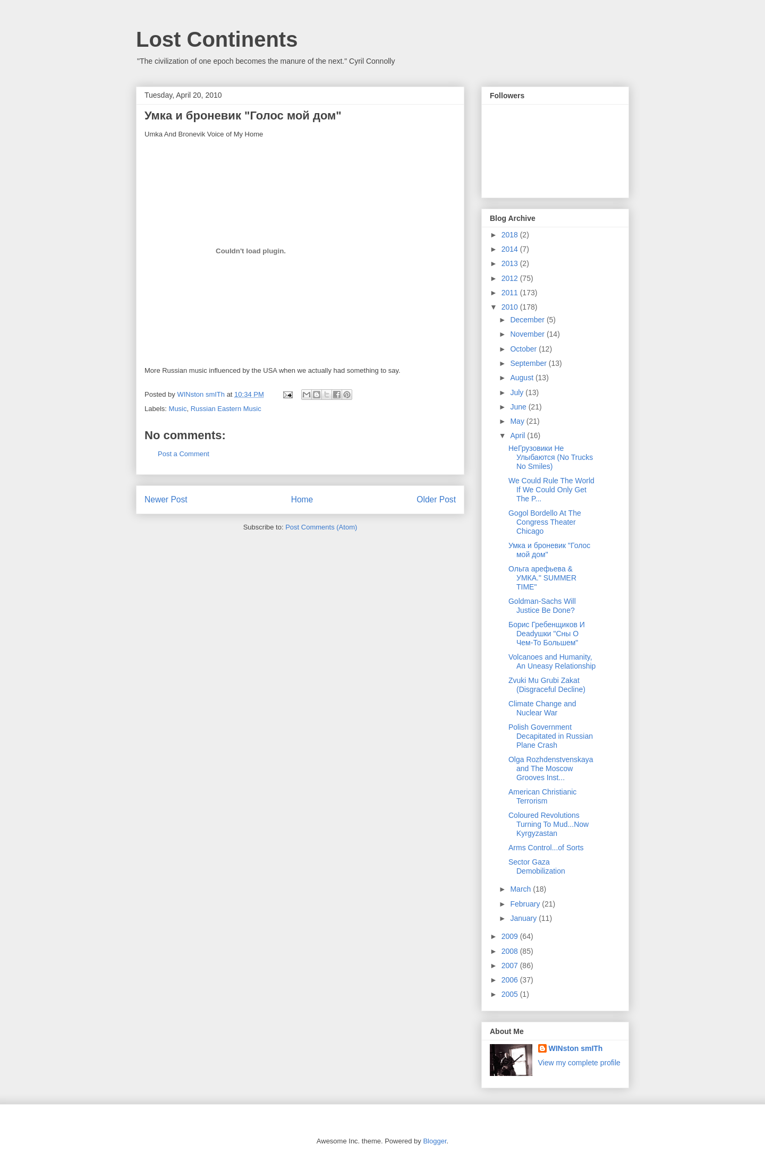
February (526, 904)
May (518, 421)
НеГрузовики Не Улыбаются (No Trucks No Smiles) (550, 457)
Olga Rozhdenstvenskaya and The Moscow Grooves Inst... (550, 768)
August (522, 377)
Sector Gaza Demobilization (536, 866)
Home (302, 499)
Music (178, 409)
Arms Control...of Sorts (546, 847)
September (529, 363)
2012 (511, 278)
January (524, 918)
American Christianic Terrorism (542, 796)
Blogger (434, 1141)
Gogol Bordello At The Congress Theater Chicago (544, 522)
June (519, 407)
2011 (511, 292)
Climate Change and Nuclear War (542, 708)
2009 (511, 936)
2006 (511, 980)
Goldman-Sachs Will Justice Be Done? (542, 605)
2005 (511, 994)
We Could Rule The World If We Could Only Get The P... (551, 489)
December (528, 319)
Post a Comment (183, 454)
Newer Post (166, 499)
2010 (511, 307)
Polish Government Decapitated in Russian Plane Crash (550, 736)
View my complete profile (579, 1062)
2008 (511, 951)
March (521, 889)
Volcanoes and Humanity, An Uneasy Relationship (552, 661)
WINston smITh (576, 1048)
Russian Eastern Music (226, 409)
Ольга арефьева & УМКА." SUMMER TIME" (542, 578)
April (518, 435)
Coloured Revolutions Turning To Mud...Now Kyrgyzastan (548, 824)
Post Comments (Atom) (321, 527)
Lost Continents (217, 39)
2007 (511, 965)
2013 (511, 263)
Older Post (436, 499)
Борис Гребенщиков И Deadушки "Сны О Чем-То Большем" (546, 633)
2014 (511, 249)
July (517, 392)
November (528, 334)
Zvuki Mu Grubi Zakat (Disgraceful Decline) (546, 685)
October (524, 349)
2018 (511, 234)
